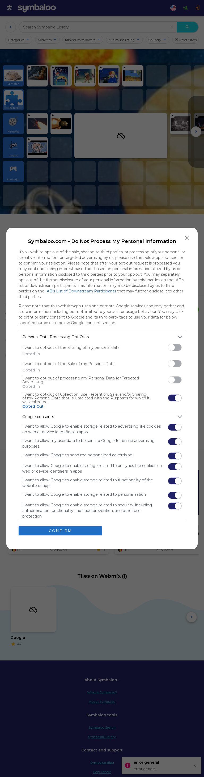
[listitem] (102, 336)
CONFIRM (60, 530)
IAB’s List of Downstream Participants (80, 291)
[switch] (175, 347)
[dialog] (102, 388)
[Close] (187, 238)
